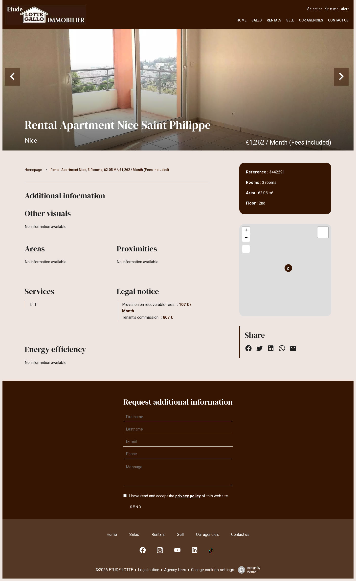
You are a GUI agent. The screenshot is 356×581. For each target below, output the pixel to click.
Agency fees (175, 569)
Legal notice (148, 569)
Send (136, 507)
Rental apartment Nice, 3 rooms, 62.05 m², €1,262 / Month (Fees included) (109, 170)
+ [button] (246, 230)
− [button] (246, 238)
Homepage (33, 170)
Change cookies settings (212, 569)
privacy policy (188, 496)
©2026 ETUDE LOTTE (114, 569)
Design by (247, 570)
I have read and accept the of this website (178, 496)
